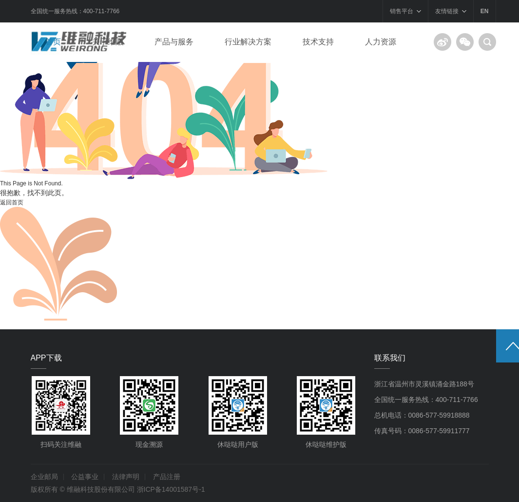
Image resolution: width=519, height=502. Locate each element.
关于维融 (107, 42)
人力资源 (380, 42)
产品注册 (166, 477)
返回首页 (11, 202)
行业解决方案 (248, 42)
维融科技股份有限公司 (101, 489)
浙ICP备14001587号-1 (171, 489)
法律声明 (125, 477)
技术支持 (318, 42)
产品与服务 (173, 42)
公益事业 (84, 477)
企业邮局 (44, 477)
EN (485, 11)
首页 (53, 42)
